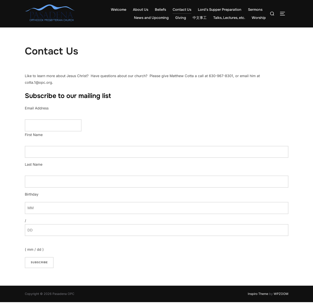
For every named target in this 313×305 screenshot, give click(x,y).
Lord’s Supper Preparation (219, 9)
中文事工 (200, 17)
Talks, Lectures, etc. (229, 17)
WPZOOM (281, 297)
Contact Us (182, 9)
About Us (140, 9)
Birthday (31, 197)
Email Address (37, 111)
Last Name (33, 167)
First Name (34, 137)
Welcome (118, 9)
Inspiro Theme (258, 297)
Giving (180, 17)
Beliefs (160, 9)
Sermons (255, 9)
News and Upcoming (151, 17)
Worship (259, 17)
